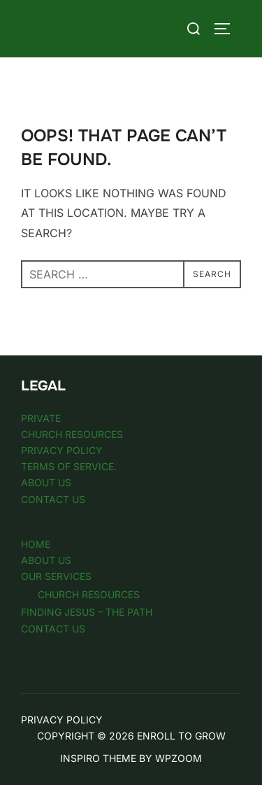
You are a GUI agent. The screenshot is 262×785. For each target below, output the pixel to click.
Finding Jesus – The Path (86, 612)
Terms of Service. (69, 466)
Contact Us (53, 499)
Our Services (56, 576)
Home (35, 544)
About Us (46, 482)
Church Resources (72, 434)
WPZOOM (178, 758)
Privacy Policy (62, 450)
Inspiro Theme (98, 758)
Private (41, 418)
